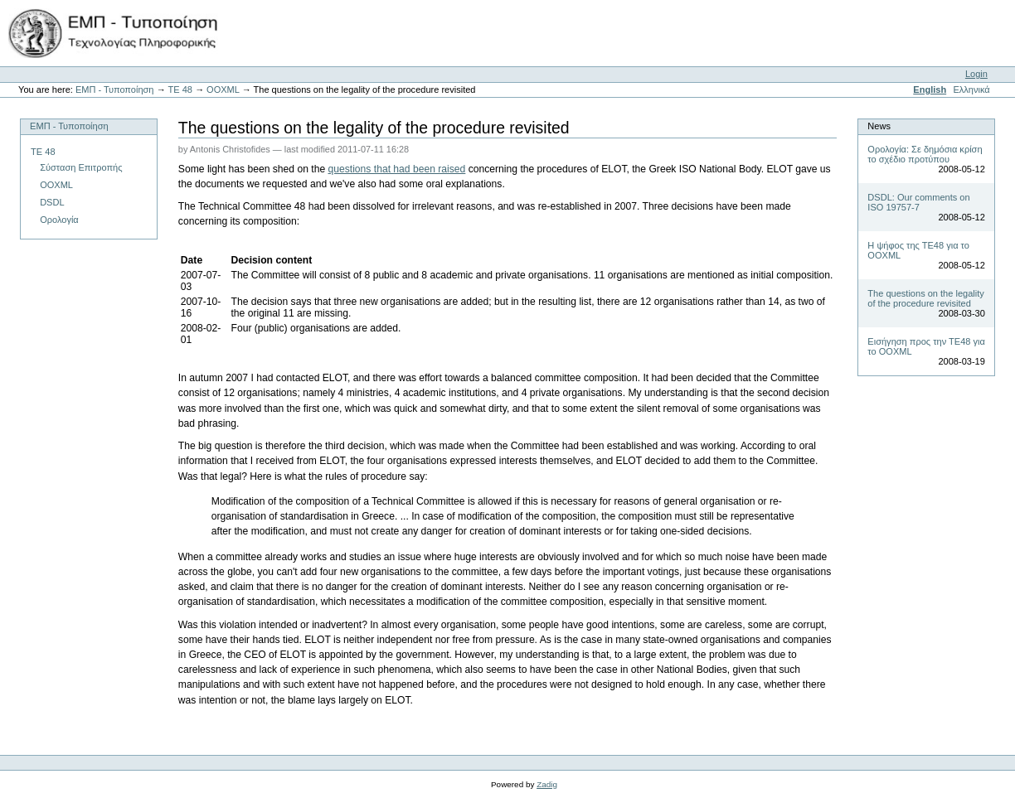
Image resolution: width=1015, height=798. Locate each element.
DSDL (52, 202)
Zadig (547, 784)
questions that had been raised (397, 169)
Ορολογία (59, 220)
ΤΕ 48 (180, 89)
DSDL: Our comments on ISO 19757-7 (918, 202)
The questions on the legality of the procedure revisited (925, 298)
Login (976, 74)
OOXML (222, 89)
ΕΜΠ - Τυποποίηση (114, 89)
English (929, 89)
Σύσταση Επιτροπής (81, 167)
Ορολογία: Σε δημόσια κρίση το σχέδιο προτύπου (924, 154)
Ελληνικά (971, 89)
